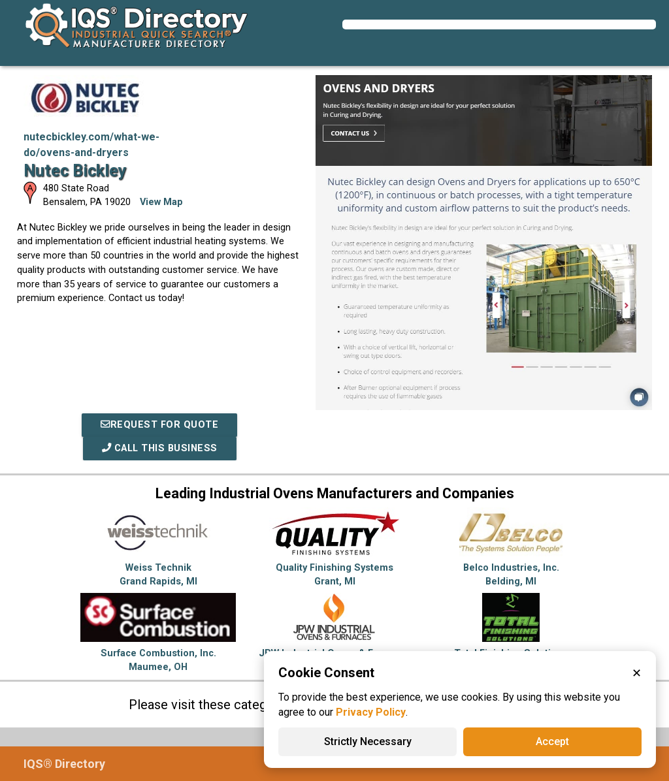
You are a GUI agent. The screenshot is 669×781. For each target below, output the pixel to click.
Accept (552, 741)
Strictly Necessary (368, 741)
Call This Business (160, 448)
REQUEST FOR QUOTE (159, 424)
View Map (161, 202)
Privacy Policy (371, 712)
